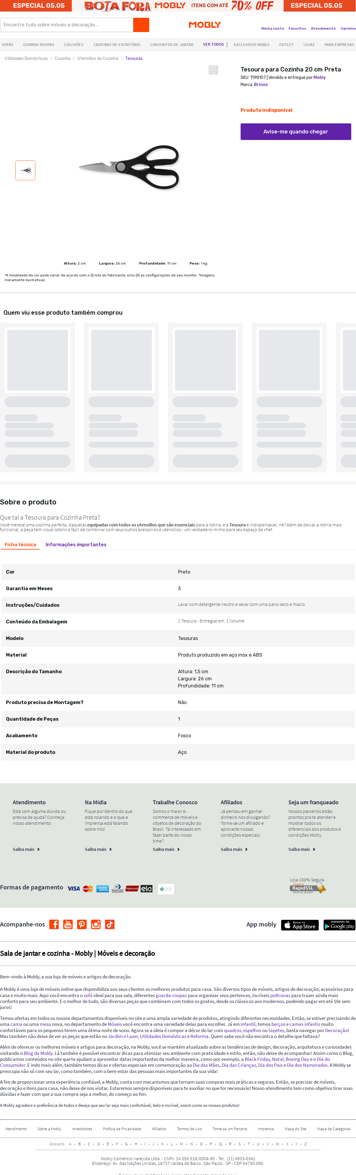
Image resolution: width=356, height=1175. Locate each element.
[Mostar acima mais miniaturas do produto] (25, 154)
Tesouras (134, 58)
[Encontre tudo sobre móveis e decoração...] (68, 24)
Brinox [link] (261, 84)
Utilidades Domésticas (26, 58)
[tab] (20, 545)
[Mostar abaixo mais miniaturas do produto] (25, 188)
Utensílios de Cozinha (97, 58)
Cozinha (62, 58)
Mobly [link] (320, 77)
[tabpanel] (178, 657)
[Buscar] (141, 25)
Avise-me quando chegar (295, 131)
